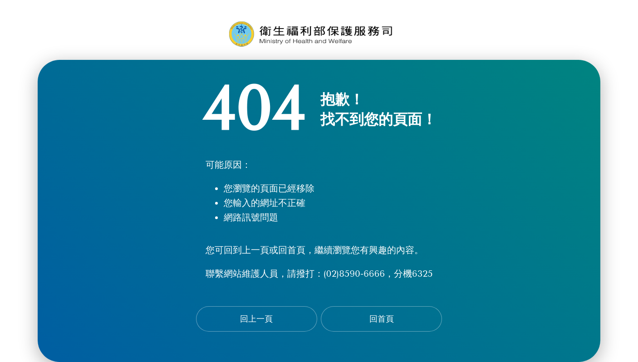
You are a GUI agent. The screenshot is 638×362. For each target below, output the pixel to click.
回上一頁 (256, 319)
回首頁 (381, 319)
